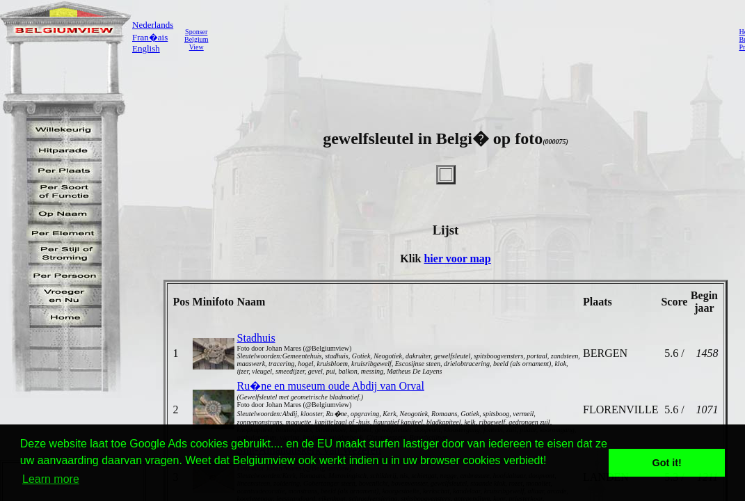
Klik (412, 258)
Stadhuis (256, 338)
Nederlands (152, 24)
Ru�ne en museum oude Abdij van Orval (330, 386)
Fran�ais (150, 37)
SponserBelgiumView (196, 39)
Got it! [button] (667, 462)
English (146, 48)
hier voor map (457, 258)
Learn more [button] (50, 479)
